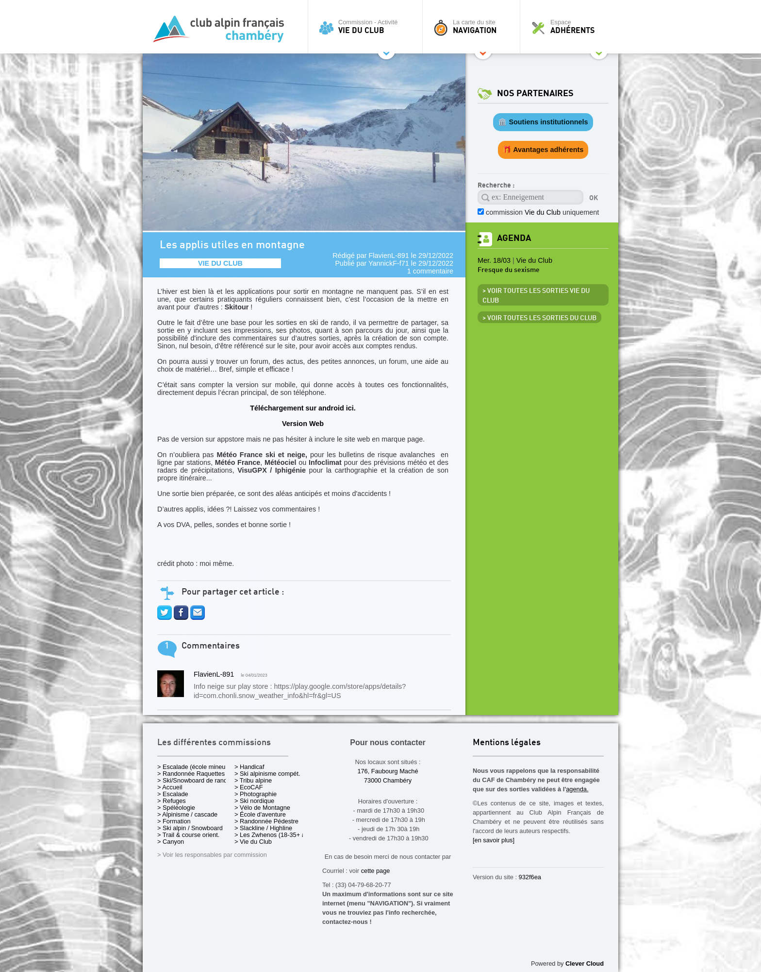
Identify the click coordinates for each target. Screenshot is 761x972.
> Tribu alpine (253, 780)
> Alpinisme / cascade (187, 814)
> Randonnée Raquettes (191, 773)
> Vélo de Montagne (262, 807)
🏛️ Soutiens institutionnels (543, 122)
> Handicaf (249, 766)
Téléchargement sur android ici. (303, 408)
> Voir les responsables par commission (212, 854)
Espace (571, 26)
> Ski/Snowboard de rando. (194, 780)
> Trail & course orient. (188, 834)
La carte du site (473, 26)
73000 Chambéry (388, 780)
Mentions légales (507, 743)
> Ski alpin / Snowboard (190, 828)
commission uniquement (542, 212)
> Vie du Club (253, 841)
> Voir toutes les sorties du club (539, 318)
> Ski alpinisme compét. (267, 773)
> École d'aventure (260, 814)
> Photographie (255, 794)
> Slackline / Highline (263, 828)
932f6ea (530, 877)
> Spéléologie (176, 807)
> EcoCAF (248, 787)
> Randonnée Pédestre (266, 821)
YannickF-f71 (388, 263)
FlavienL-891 (389, 255)
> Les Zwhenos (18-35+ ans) (274, 834)
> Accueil (169, 787)
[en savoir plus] (493, 840)
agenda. (577, 789)
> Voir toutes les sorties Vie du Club (536, 296)
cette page (375, 870)
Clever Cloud (584, 963)
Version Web (303, 423)
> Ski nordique (254, 800)
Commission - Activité (367, 26)
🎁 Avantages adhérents (543, 149)
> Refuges (171, 800)
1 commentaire (430, 271)
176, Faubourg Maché (387, 771)
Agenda (514, 238)
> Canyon (170, 841)
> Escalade (172, 794)
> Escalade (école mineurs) (194, 766)
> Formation (174, 821)
